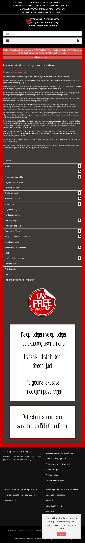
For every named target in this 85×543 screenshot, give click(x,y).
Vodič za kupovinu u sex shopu (59, 453)
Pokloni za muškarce (55, 481)
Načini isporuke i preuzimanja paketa (62, 489)
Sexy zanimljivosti (54, 506)
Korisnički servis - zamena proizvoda (21, 489)
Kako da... (22, 539)
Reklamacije (10, 500)
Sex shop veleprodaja (55, 495)
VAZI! (61, 534)
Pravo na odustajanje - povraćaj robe (21, 495)
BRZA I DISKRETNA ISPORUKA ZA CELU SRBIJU (42, 12)
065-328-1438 (62, 2)
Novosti (49, 500)
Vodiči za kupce (53, 469)
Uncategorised (19, 72)
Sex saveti (50, 511)
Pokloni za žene (53, 475)
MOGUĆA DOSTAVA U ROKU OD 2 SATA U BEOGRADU (42, 9)
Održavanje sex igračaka (56, 458)
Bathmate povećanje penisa (58, 464)
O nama (15, 539)
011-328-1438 (33, 2)
